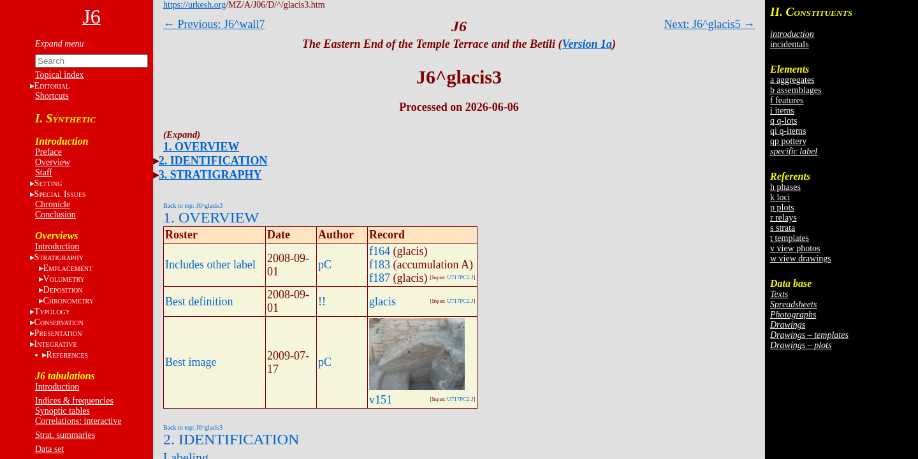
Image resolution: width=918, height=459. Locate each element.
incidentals (789, 44)
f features (786, 100)
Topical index (59, 75)
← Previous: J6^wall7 (214, 24)
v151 (380, 399)
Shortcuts (52, 96)
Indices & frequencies (74, 400)
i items (782, 110)
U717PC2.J (460, 277)
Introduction (57, 246)
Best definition (199, 301)
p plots (782, 207)
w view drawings (800, 258)
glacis (382, 301)
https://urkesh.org (194, 5)
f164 (379, 251)
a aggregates (792, 80)
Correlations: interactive (78, 421)
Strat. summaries (65, 435)
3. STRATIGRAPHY (210, 174)
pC (325, 264)
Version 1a (587, 44)
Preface (48, 152)
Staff (43, 172)
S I (60, 194)
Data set (49, 449)
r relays (783, 217)
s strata (782, 228)
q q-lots (783, 121)
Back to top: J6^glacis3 (192, 205)
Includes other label (210, 264)
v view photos (795, 248)
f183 (379, 264)
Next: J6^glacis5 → (709, 24)
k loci (780, 197)
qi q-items (788, 131)
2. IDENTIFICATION (213, 160)
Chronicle (52, 204)
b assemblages (795, 90)
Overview (52, 162)
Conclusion (55, 214)
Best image (190, 362)
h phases (785, 187)
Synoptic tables (62, 411)
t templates (789, 238)
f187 (379, 278)
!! (322, 301)
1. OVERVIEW (201, 146)
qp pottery (788, 141)
